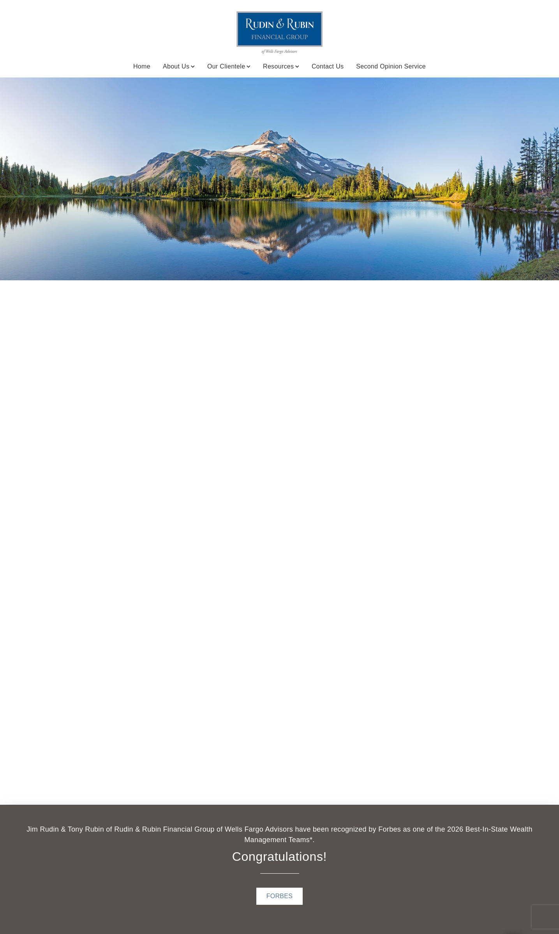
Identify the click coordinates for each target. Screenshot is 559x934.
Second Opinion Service (391, 66)
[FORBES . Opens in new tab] (279, 896)
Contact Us (328, 66)
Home (141, 66)
